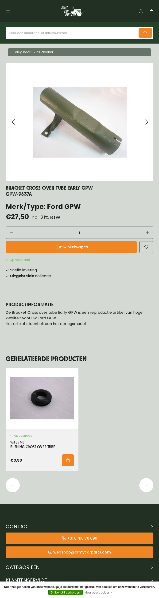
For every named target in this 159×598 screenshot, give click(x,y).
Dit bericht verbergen (65, 592)
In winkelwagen (73, 247)
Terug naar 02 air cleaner (33, 52)
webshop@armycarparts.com (82, 552)
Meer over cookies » (98, 592)
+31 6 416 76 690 (82, 538)
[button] (13, 122)
